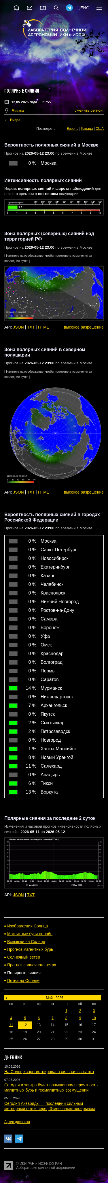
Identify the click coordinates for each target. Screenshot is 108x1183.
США (100, 129)
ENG (85, 7)
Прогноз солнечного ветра (31, 965)
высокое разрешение (84, 327)
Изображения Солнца (27, 926)
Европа (72, 129)
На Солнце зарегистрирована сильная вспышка (49, 1071)
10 (94, 1018)
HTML (43, 327)
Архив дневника (17, 1122)
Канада (87, 129)
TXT (31, 327)
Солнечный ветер (23, 957)
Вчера (15, 120)
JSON (18, 327)
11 (11, 1025)
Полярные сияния (21, 91)
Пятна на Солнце (23, 980)
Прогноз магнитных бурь (30, 949)
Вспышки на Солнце (26, 941)
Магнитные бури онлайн (29, 933)
